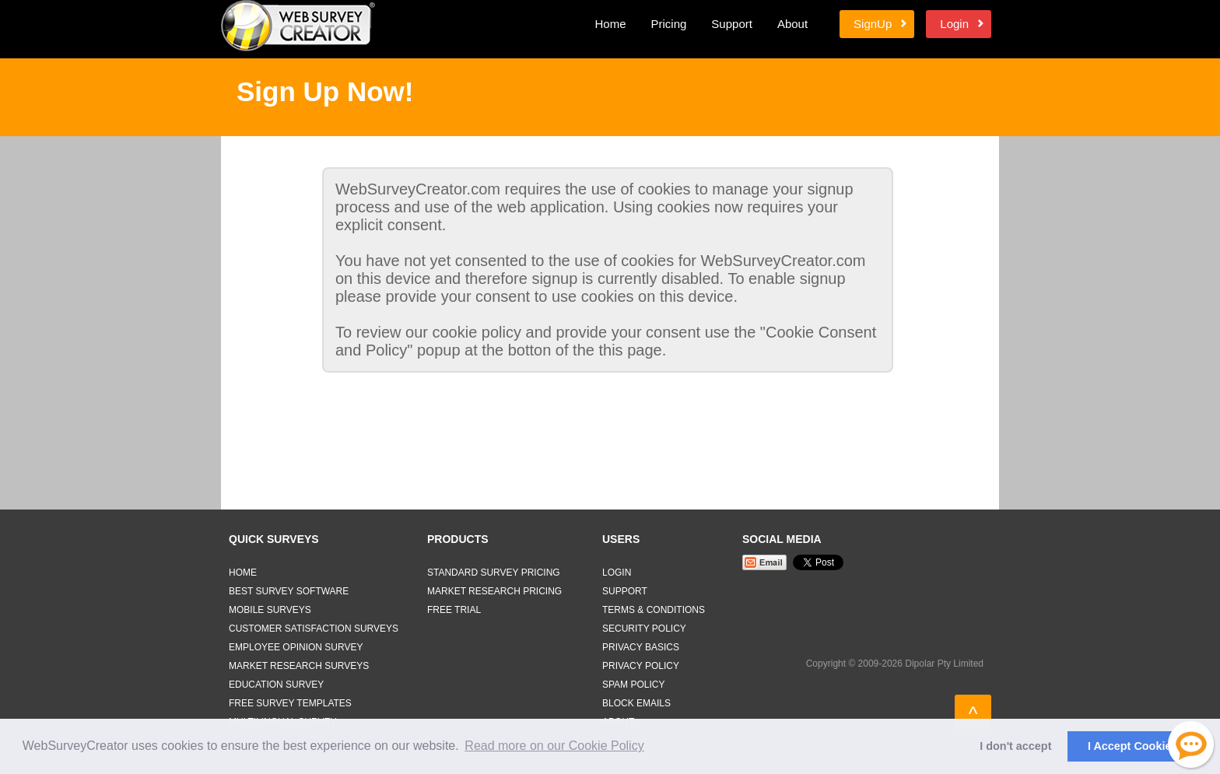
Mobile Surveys (270, 609)
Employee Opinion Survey (296, 647)
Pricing (668, 23)
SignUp (873, 23)
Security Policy (644, 628)
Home (610, 23)
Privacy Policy (640, 665)
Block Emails (636, 703)
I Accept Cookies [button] (1132, 746)
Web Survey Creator (298, 25)
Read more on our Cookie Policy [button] (554, 745)
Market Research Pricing (494, 591)
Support (731, 23)
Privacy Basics (640, 647)
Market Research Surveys (299, 665)
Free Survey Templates (290, 703)
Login (954, 23)
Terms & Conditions (653, 609)
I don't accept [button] (1015, 746)
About (792, 23)
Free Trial (454, 609)
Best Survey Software (289, 591)
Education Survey (276, 684)
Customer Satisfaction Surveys (313, 628)
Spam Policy (633, 684)
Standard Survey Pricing (493, 572)
